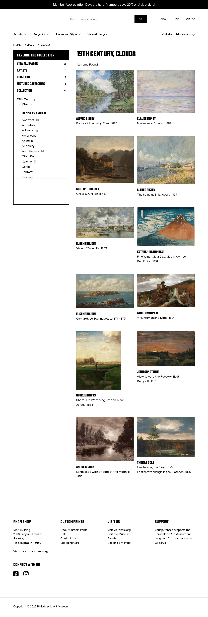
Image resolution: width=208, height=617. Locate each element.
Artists (41, 70)
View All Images (97, 34)
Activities (28, 125)
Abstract (28, 120)
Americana (29, 135)
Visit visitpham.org (119, 530)
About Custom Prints (73, 530)
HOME (17, 44)
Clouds (27, 104)
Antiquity (28, 146)
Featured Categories (41, 83)
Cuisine (27, 161)
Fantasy (27, 172)
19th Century (26, 99)
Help (177, 19)
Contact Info (68, 538)
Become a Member (119, 542)
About (164, 19)
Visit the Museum (118, 534)
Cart (190, 19)
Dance (26, 166)
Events (112, 538)
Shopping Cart (69, 542)
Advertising (30, 130)
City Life (28, 156)
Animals (27, 140)
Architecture (30, 151)
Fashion (27, 177)
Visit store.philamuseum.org (178, 34)
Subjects (41, 77)
